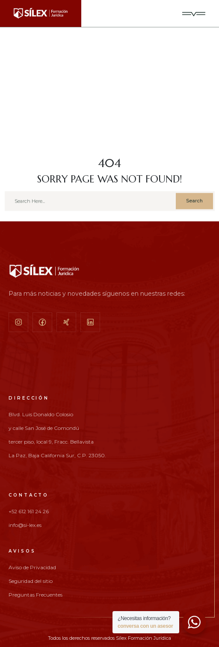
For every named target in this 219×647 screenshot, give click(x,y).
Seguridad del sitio (31, 581)
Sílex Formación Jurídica (143, 638)
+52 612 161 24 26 (29, 511)
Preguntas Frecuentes (35, 594)
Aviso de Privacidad (32, 567)
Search (194, 203)
